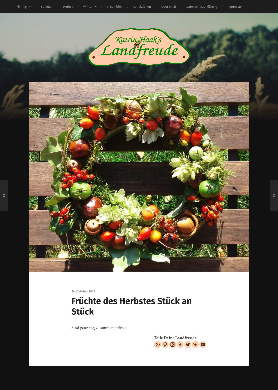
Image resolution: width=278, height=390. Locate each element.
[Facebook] (180, 344)
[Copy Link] (195, 344)
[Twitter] (187, 344)
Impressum (235, 6)
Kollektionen (142, 6)
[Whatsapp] (157, 344)
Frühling (21, 6)
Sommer (47, 6)
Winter (87, 6)
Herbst (68, 6)
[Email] (202, 344)
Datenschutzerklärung (201, 6)
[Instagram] (172, 344)
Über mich (168, 6)
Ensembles (114, 6)
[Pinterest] (165, 344)
